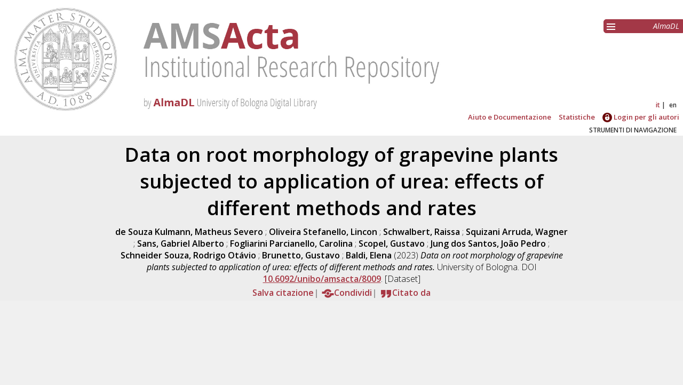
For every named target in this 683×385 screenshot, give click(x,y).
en (673, 104)
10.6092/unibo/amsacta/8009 (322, 279)
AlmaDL (666, 26)
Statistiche (577, 117)
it (658, 104)
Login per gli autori (640, 117)
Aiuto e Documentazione (509, 117)
